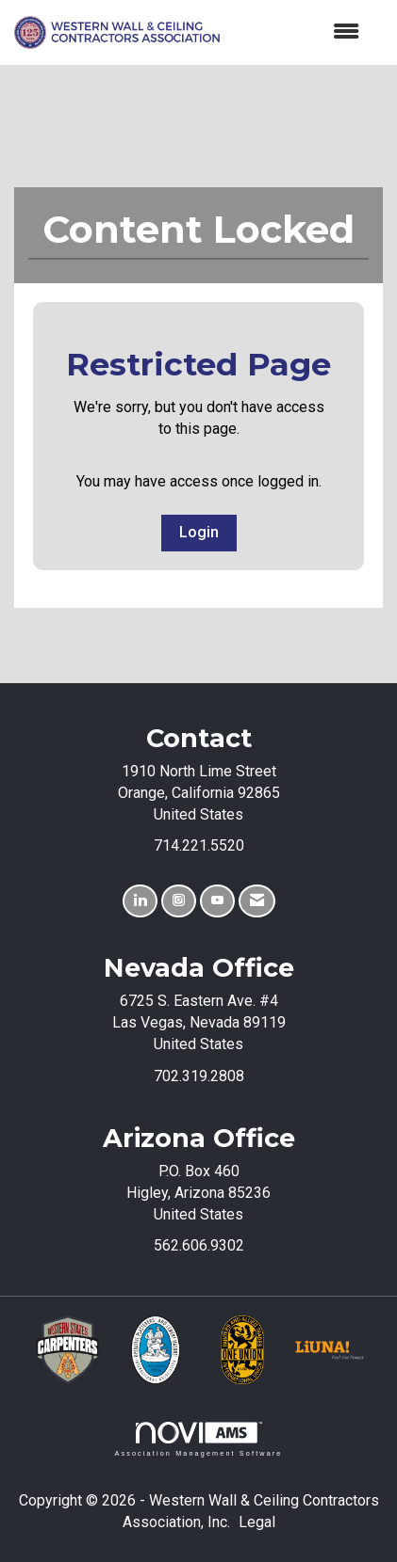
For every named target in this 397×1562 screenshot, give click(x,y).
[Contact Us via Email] (257, 901)
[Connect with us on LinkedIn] (140, 901)
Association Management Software (198, 1439)
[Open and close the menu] (299, 32)
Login (199, 532)
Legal (257, 1522)
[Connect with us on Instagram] (178, 901)
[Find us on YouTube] (217, 901)
